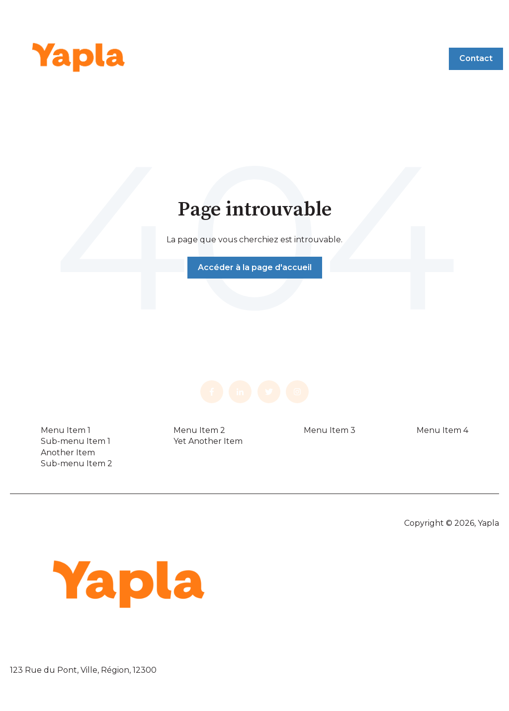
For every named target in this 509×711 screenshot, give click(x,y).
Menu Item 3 (329, 430)
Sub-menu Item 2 (76, 463)
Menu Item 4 (442, 430)
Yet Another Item (208, 441)
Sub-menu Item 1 (75, 441)
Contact (476, 58)
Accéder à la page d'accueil (255, 267)
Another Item (68, 452)
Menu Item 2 (199, 430)
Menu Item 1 (65, 430)
